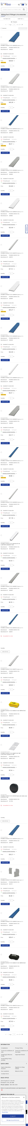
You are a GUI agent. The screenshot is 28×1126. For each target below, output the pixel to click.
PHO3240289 (4, 169)
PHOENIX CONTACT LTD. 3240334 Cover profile (12, 838)
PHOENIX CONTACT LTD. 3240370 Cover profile (12, 253)
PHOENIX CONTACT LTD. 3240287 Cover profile (12, 586)
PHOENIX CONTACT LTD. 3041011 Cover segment (12, 880)
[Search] (14, 9)
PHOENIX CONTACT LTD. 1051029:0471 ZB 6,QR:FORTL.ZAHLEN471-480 (10, 544)
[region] (13, 1110)
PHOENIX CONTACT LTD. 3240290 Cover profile (12, 419)
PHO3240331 (4, 626)
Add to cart (5, 69)
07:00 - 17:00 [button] (23, 3)
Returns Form (19, 1071)
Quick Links (14, 1063)
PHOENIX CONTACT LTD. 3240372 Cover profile (12, 1005)
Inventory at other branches (9, 58)
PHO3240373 (4, 85)
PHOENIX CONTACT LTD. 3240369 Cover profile (12, 502)
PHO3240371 (4, 668)
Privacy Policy (19, 1048)
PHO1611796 (4, 794)
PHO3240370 (4, 251)
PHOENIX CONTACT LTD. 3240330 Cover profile (12, 128)
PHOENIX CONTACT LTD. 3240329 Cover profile (12, 45)
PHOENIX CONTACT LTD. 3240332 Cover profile (12, 460)
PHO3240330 (4, 127)
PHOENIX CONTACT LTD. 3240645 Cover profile (12, 377)
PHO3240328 (4, 334)
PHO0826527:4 (4, 709)
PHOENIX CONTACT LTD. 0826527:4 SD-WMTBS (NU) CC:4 (13, 711)
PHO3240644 (4, 293)
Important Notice (20, 1054)
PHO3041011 (4, 878)
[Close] (24, 1097)
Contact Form (5, 1073)
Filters (7, 18)
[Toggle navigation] (2, 4)
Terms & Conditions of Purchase (21, 1051)
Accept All (13, 1116)
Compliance (4, 1048)
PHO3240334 (4, 837)
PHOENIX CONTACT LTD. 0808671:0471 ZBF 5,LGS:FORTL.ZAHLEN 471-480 (10, 754)
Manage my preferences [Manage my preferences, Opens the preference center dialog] (13, 1120)
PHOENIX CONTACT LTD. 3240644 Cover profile (12, 294)
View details (5, 651)
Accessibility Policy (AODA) (6, 1059)
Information (14, 1044)
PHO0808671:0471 (5, 752)
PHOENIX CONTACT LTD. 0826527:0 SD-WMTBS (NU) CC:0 (13, 963)
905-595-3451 (14, 1084)
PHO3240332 (4, 459)
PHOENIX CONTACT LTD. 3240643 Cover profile (12, 211)
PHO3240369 (4, 501)
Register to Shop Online (20, 1067)
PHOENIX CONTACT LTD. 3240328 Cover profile (12, 336)
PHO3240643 (4, 210)
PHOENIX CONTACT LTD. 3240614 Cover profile (12, 921)
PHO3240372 (4, 1004)
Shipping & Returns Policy (6, 1055)
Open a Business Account (6, 1067)
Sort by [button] (20, 18)
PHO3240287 (4, 585)
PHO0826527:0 (4, 961)
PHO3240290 (4, 418)
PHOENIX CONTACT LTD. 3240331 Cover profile (12, 627)
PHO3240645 (4, 376)
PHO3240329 (4, 44)
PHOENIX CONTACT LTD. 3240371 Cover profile (12, 669)
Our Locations (5, 1071)
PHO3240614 (4, 920)
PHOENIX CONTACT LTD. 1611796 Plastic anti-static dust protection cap (14, 796)
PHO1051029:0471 (5, 542)
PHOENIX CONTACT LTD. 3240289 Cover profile (12, 170)
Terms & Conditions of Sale (7, 1051)
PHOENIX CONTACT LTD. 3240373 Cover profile (12, 87)
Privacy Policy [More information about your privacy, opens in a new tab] (5, 1112)
